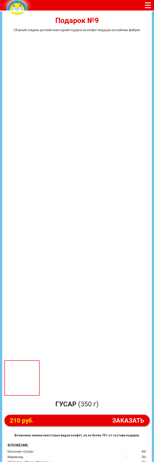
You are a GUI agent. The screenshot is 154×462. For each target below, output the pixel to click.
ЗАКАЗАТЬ (77, 420)
